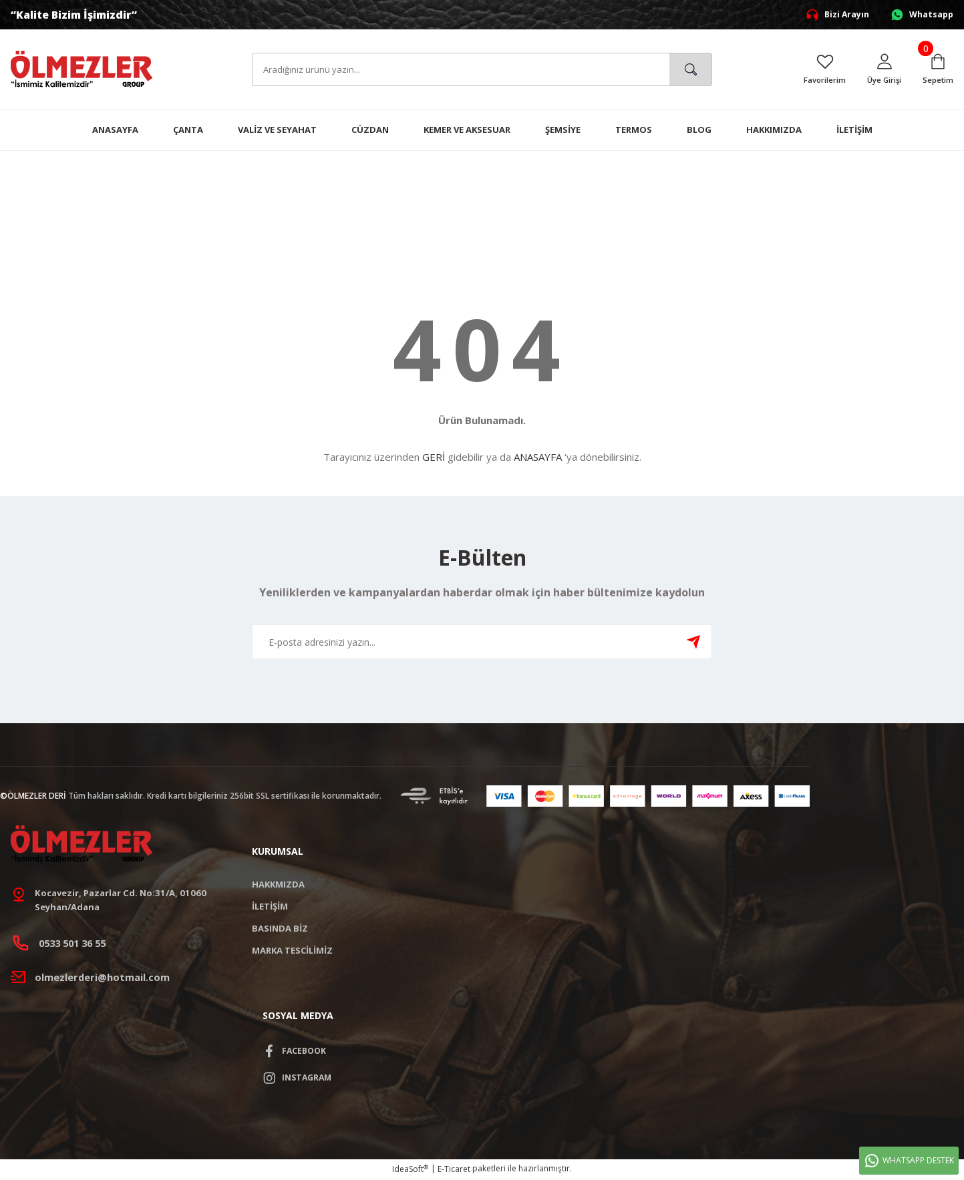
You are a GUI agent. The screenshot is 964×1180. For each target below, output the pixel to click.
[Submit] (693, 641)
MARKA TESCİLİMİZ (292, 950)
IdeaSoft (410, 1170)
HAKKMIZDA (278, 884)
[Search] (482, 69)
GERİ (433, 456)
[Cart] (937, 69)
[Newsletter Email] (482, 641)
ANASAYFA (538, 456)
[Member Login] (883, 69)
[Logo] (81, 68)
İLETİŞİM (270, 906)
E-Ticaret (454, 1170)
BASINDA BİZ (280, 928)
